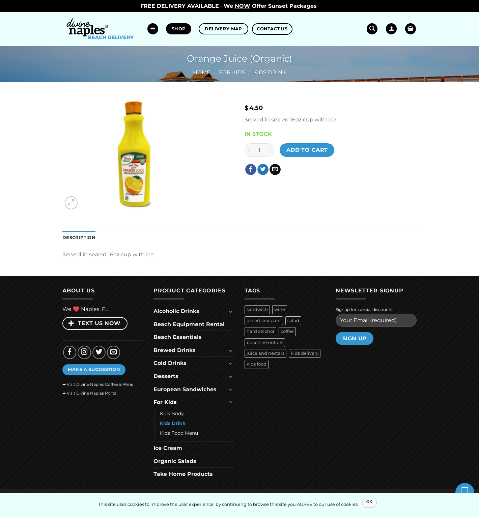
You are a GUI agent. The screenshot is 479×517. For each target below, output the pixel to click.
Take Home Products (183, 474)
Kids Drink (269, 72)
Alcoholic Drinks (176, 311)
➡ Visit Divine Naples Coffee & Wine (97, 384)
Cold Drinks (170, 363)
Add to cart (307, 150)
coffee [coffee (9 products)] (287, 331)
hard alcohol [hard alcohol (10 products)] (260, 331)
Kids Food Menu (179, 433)
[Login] (391, 28)
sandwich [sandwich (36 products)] (257, 309)
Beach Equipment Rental (189, 324)
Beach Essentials (177, 337)
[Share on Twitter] (263, 169)
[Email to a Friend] (275, 169)
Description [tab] (78, 237)
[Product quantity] (259, 150)
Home (201, 72)
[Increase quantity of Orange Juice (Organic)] (270, 150)
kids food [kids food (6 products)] (256, 364)
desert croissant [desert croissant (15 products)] (264, 320)
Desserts (165, 376)
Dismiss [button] (328, 6)
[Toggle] (230, 311)
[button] (152, 28)
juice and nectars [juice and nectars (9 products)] (265, 353)
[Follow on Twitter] (99, 352)
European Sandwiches (185, 389)
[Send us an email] (113, 352)
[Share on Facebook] (250, 169)
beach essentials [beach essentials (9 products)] (265, 342)
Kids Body (172, 413)
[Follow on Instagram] (84, 352)
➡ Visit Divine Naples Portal (89, 393)
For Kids (232, 72)
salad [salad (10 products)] (293, 320)
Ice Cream (167, 448)
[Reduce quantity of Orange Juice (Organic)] (249, 150)
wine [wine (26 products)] (279, 309)
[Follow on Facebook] (70, 352)
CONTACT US (272, 28)
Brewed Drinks (174, 350)
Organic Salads (174, 461)
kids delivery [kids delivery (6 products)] (304, 353)
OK (369, 501)
